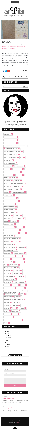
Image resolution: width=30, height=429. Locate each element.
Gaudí (23, 232)
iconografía (7, 241)
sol (14, 308)
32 (21, 77)
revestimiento (8, 296)
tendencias (15, 311)
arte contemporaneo (9, 163)
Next (26, 77)
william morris (8, 317)
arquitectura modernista (10, 154)
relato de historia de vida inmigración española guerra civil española (14, 46)
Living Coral (20, 261)
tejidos (6, 311)
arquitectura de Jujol (10, 142)
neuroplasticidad (19, 282)
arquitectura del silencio (10, 148)
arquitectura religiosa (10, 157)
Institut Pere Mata (18, 253)
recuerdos (20, 288)
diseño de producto (9, 209)
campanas (17, 180)
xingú (5, 322)
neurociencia (7, 282)
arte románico (19, 166)
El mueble (17, 215)
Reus (22, 293)
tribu (15, 314)
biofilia (6, 177)
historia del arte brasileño (11, 238)
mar (5, 264)
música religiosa (8, 276)
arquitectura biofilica (10, 137)
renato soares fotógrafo (10, 293)
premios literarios (9, 288)
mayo (8, 335)
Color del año (16, 186)
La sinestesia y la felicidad (8, 408)
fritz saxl (19, 227)
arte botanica (7, 160)
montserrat (17, 273)
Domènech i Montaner (9, 212)
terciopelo (7, 314)
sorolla (22, 308)
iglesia (16, 241)
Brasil (13, 177)
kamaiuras (6, 259)
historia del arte (8, 235)
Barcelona (18, 174)
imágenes (21, 247)
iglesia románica (8, 244)
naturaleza (19, 276)
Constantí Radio (8, 195)
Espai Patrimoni (18, 218)
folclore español (8, 227)
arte (21, 157)
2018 (6, 346)
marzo (8, 337)
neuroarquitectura (9, 279)
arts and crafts (8, 174)
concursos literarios (18, 192)
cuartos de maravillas (10, 198)
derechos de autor (9, 203)
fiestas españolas (8, 224)
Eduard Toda (7, 215)
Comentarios (12, 48)
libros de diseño (8, 261)
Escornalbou (7, 218)
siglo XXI (15, 305)
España (6, 221)
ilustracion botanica (9, 247)
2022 (6, 331)
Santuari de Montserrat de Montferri (13, 299)
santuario (6, 302)
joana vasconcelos (9, 256)
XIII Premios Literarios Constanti (12, 319)
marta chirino (13, 264)
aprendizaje (7, 134)
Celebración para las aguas (8, 398)
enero (8, 339)
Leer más (24, 71)
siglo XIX (6, 305)
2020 (6, 342)
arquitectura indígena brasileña (12, 151)
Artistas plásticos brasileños (11, 172)
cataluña (6, 186)
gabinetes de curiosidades (10, 232)
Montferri (6, 273)
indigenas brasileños (9, 250)
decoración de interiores (10, 201)
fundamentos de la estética (11, 230)
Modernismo (7, 270)
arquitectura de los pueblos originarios (14, 145)
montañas (17, 270)
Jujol (19, 256)
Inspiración (7, 253)
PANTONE (16, 285)
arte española (7, 166)
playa (23, 285)
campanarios (7, 180)
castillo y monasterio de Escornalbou (14, 183)
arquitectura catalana (10, 140)
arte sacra (7, 169)
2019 (6, 344)
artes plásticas (18, 169)
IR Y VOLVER (6, 42)
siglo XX (16, 302)
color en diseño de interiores (11, 189)
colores (6, 192)
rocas (17, 296)
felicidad (14, 221)
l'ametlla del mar (18, 259)
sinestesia (6, 308)
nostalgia (6, 285)
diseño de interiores (9, 206)
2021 (6, 333)
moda (15, 267)
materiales (7, 267)
